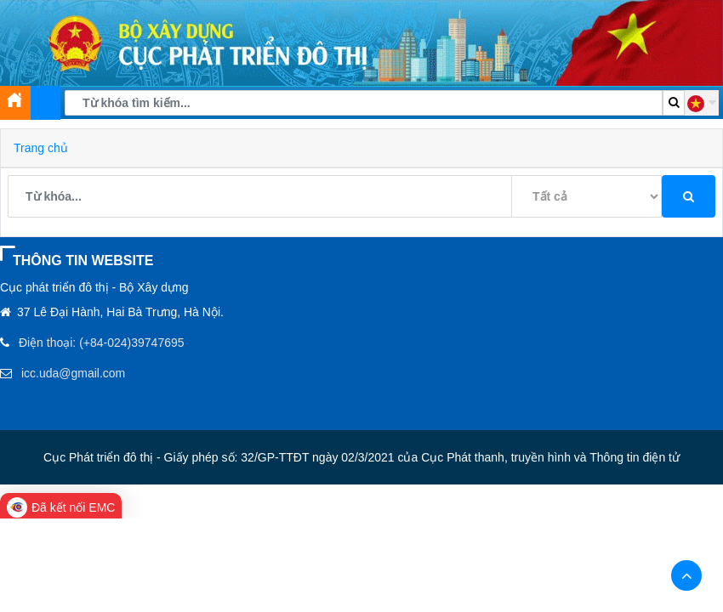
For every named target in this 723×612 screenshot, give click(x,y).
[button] (702, 103)
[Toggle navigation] (45, 103)
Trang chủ (41, 148)
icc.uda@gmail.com (73, 373)
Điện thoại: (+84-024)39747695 (102, 342)
